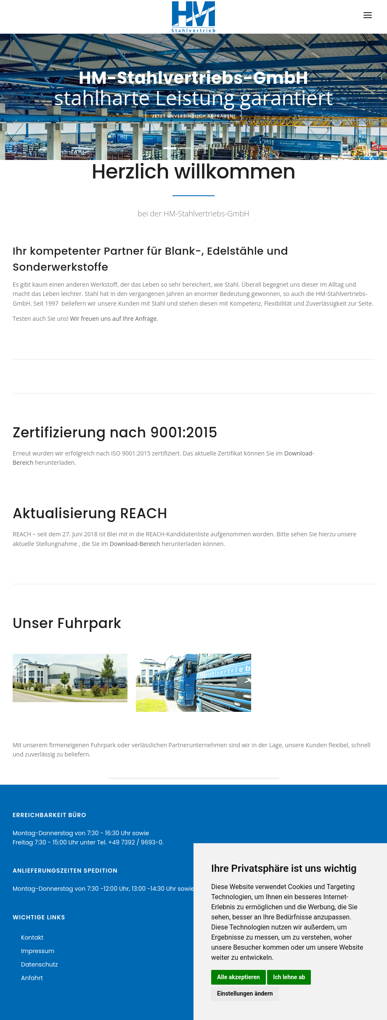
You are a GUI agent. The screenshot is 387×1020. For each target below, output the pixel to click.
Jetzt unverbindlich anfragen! (193, 116)
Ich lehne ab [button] (289, 977)
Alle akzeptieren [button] (238, 977)
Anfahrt (32, 978)
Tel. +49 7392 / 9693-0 (129, 842)
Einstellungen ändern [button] (245, 993)
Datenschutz (39, 964)
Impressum (37, 951)
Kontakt (32, 937)
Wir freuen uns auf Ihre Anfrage (113, 318)
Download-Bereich (135, 544)
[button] (170, 148)
